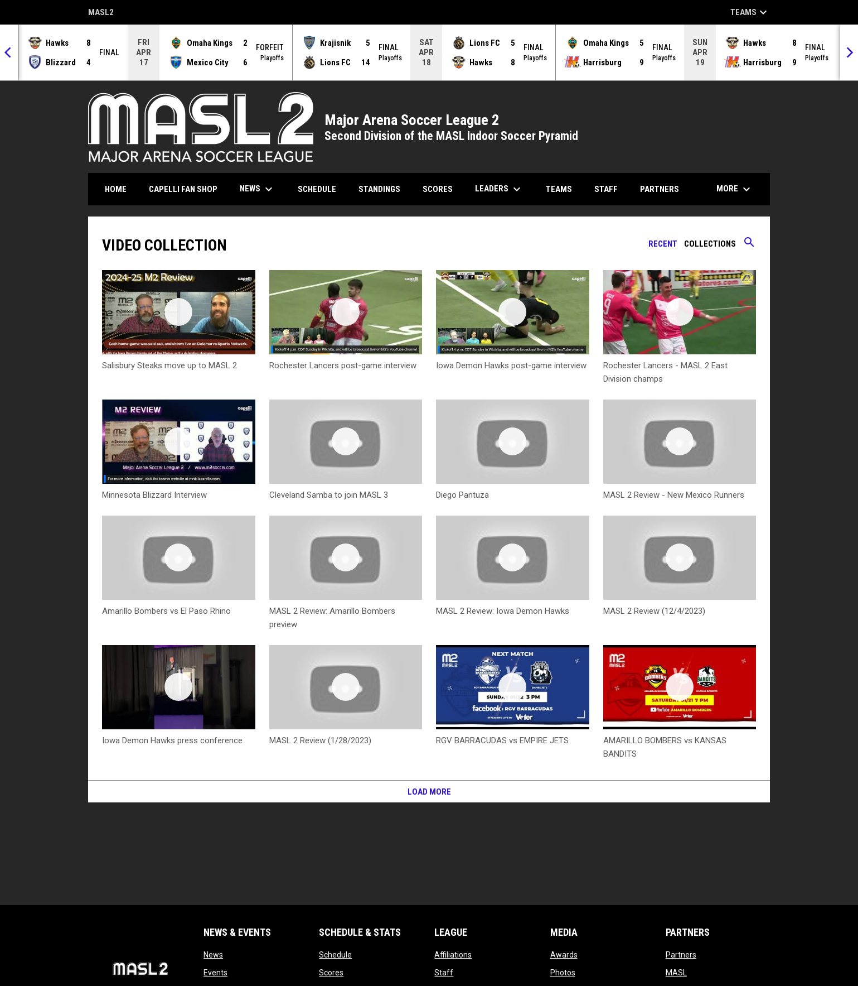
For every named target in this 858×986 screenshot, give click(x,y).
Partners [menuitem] (659, 189)
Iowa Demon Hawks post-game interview (511, 365)
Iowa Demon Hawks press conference (172, 740)
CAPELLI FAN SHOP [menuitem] (187, 189)
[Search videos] (749, 246)
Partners (681, 954)
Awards (564, 954)
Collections (710, 244)
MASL (676, 972)
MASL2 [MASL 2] (101, 13)
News (213, 954)
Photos (562, 972)
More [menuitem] (734, 189)
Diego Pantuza (462, 495)
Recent (662, 244)
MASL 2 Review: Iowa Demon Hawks (502, 611)
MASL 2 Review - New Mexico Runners (673, 495)
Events (215, 972)
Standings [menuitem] (379, 189)
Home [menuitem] (116, 189)
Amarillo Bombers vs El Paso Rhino (166, 611)
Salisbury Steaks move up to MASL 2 (169, 365)
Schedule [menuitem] (317, 189)
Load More (429, 792)
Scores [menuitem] (438, 189)
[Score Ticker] (429, 52)
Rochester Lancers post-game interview (342, 365)
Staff (443, 972)
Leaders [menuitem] (499, 189)
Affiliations (453, 954)
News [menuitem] (257, 189)
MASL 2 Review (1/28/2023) (320, 740)
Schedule (335, 954)
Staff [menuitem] (606, 189)
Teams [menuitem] (559, 189)
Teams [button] (750, 12)
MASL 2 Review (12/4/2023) (654, 611)
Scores (331, 972)
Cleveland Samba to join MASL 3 (328, 495)
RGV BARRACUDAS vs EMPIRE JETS (502, 740)
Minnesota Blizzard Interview (154, 495)
